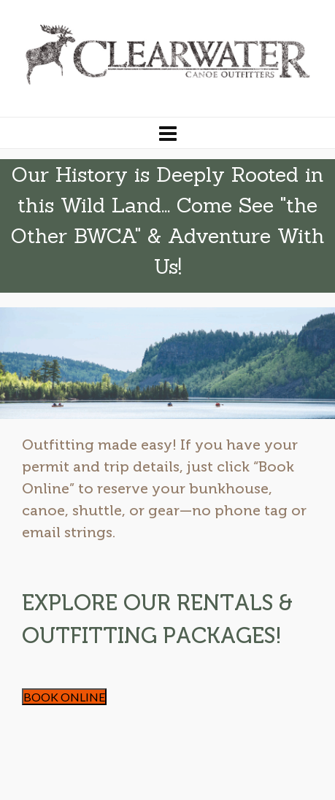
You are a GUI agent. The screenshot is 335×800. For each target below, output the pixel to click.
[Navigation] (167, 133)
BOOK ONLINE (64, 697)
